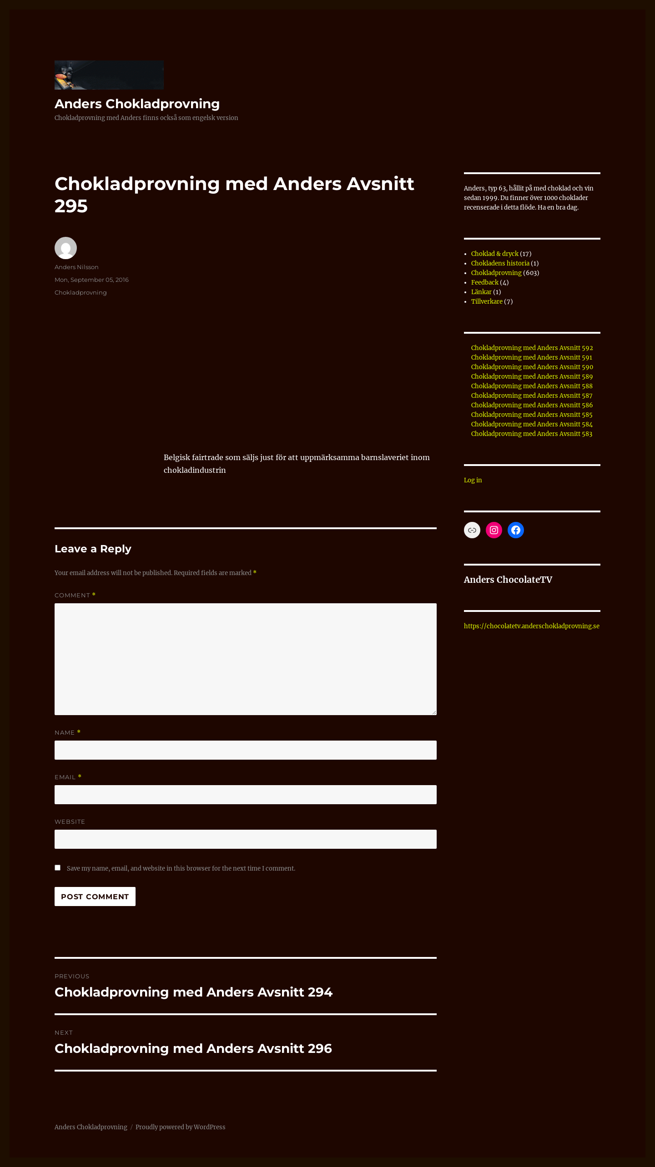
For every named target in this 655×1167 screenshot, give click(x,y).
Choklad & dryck (495, 254)
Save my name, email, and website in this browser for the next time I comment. (181, 868)
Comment (75, 595)
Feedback (485, 282)
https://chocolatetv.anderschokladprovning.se (532, 626)
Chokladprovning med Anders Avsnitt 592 (532, 348)
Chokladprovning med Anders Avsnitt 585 (532, 415)
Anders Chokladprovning (137, 103)
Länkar (481, 292)
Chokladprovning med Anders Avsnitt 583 (531, 434)
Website (70, 821)
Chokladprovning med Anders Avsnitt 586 (532, 405)
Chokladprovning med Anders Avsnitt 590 (532, 367)
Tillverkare (487, 302)
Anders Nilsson (77, 266)
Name (68, 732)
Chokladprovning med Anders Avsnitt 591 (531, 357)
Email (68, 777)
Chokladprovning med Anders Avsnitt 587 (532, 396)
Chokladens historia (500, 263)
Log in (473, 480)
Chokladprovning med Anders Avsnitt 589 (532, 377)
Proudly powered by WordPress (181, 1127)
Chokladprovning (81, 292)
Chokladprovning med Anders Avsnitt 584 (532, 424)
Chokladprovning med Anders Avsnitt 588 (532, 386)
